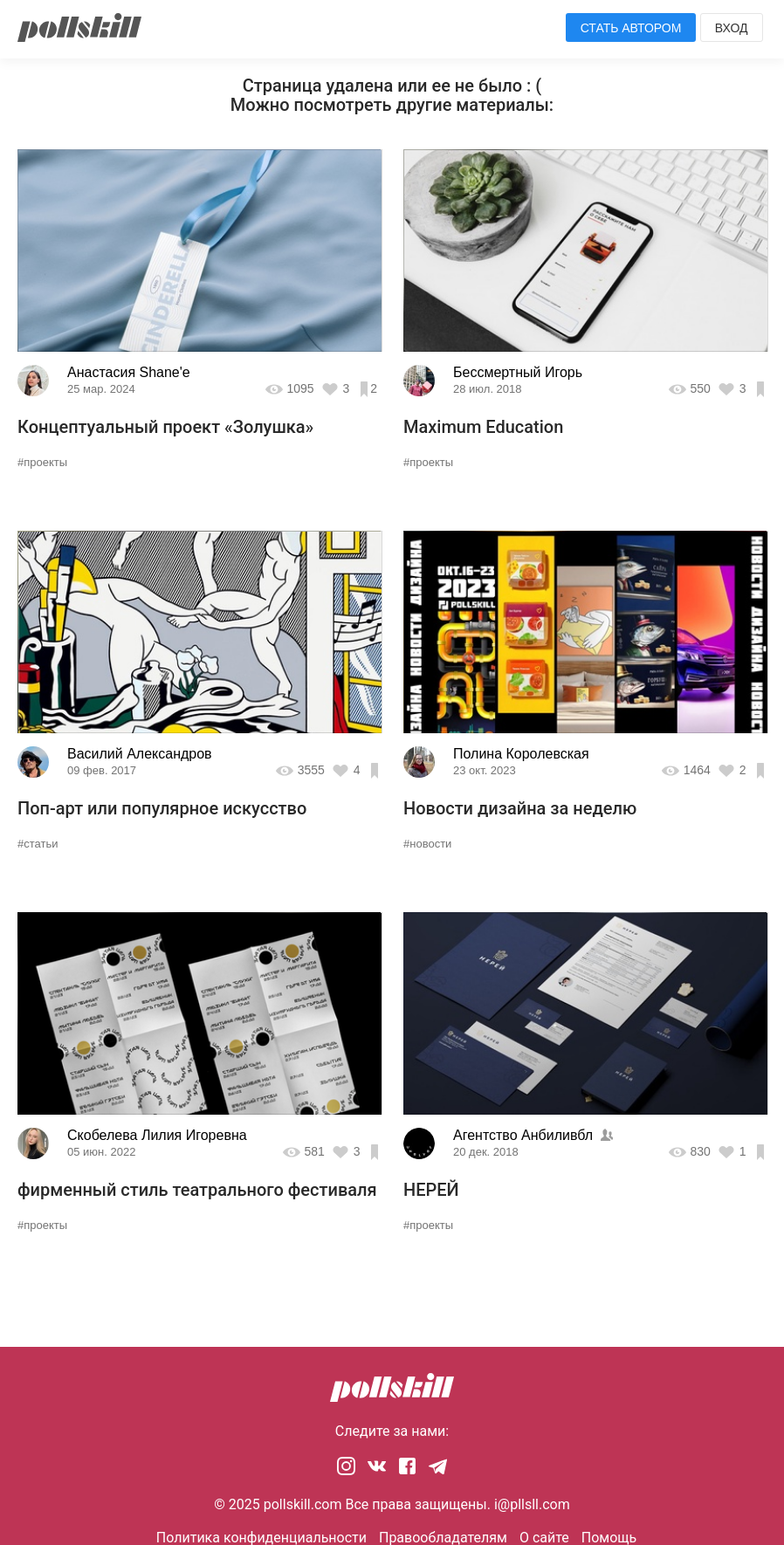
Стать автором (631, 28)
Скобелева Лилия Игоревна (157, 1135)
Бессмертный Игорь (517, 372)
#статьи (37, 843)
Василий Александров (139, 753)
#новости (427, 843)
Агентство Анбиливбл (523, 1135)
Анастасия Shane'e (128, 372)
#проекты (42, 462)
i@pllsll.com (532, 1504)
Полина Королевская (521, 753)
